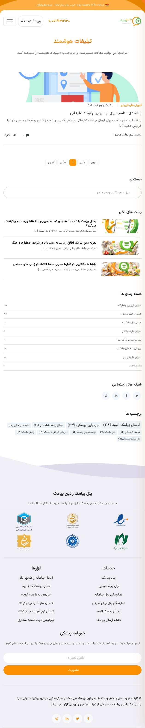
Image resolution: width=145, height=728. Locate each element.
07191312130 (59, 21)
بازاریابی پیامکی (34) (83, 425)
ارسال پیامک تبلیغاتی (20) (48, 425)
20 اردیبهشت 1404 (97, 105)
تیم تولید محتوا (128, 134)
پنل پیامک (109, 577)
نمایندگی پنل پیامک (108, 594)
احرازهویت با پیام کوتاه (36, 594)
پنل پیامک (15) (107, 432)
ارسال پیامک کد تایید (36, 586)
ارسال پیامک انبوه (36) (121, 425)
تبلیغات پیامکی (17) (19, 425)
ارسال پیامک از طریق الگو (36, 577)
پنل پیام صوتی (109, 586)
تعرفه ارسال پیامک (108, 620)
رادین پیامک (85, 698)
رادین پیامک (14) (25, 432)
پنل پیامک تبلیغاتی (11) (129, 439)
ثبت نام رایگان (44, 5)
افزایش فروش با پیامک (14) (53, 432)
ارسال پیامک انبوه (108, 611)
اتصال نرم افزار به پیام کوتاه (36, 611)
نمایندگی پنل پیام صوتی (108, 603)
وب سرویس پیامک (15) (84, 432)
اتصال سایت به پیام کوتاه (36, 603)
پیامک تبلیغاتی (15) (130, 432)
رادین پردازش (70, 704)
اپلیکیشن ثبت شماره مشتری (36, 620)
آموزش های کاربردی (131, 105)
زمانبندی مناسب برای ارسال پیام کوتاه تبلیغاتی (106, 113)
